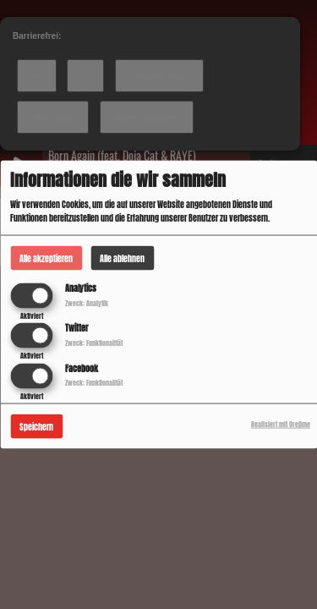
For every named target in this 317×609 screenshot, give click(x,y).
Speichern (36, 426)
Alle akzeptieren (46, 258)
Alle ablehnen (122, 258)
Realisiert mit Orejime (280, 424)
